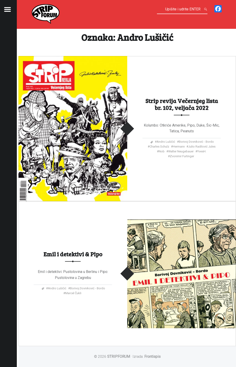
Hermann (179, 146)
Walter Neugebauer (181, 151)
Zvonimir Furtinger (182, 156)
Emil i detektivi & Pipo (73, 254)
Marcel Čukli (73, 293)
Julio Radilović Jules (201, 146)
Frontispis (152, 356)
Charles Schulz (159, 146)
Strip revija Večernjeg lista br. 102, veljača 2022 (181, 104)
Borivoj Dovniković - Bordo (196, 142)
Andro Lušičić (166, 142)
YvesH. (201, 151)
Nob (162, 151)
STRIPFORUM (118, 356)
